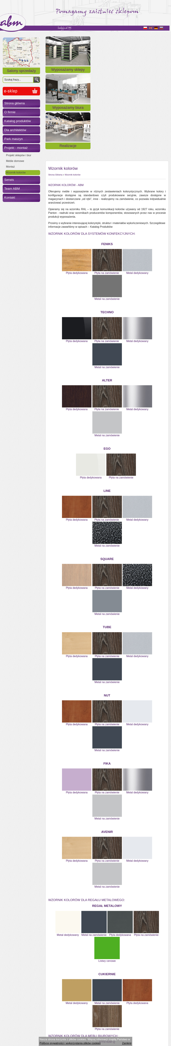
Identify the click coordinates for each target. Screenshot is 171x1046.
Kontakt (9, 197)
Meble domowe (15, 161)
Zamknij (126, 1043)
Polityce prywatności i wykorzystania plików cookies (70, 1043)
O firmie (10, 112)
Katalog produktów (17, 121)
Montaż (10, 166)
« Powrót (53, 1027)
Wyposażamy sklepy (65, 73)
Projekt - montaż (16, 148)
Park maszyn (13, 139)
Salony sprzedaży (21, 71)
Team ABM (12, 188)
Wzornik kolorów (16, 172)
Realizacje (148, 73)
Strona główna (14, 103)
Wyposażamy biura (107, 73)
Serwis (9, 179)
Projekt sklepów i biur (18, 155)
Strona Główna (55, 92)
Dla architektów (15, 130)
